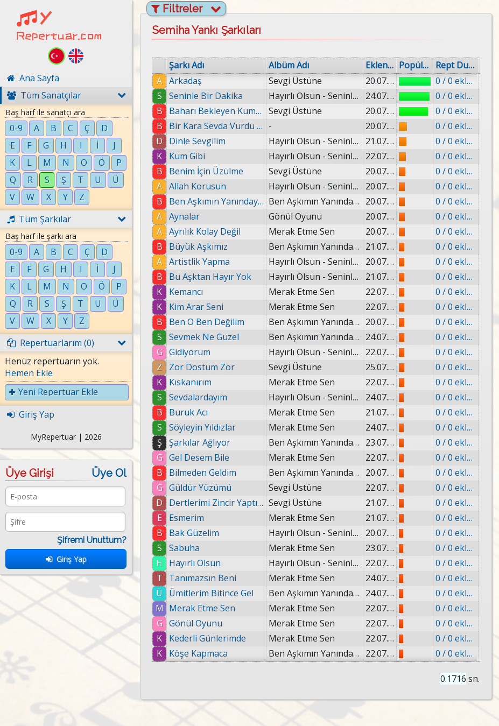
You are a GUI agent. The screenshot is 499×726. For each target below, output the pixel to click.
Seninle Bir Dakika (206, 96)
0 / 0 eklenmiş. (455, 81)
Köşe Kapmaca (199, 653)
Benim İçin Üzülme (206, 171)
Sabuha (184, 548)
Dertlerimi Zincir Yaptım (216, 503)
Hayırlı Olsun (195, 563)
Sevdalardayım (198, 397)
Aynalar (184, 216)
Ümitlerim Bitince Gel (211, 593)
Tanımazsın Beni (202, 578)
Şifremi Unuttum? (91, 540)
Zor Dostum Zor (202, 367)
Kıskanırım (190, 382)
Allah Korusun (197, 186)
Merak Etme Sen (202, 608)
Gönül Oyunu (195, 623)
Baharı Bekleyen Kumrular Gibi (216, 111)
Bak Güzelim (194, 533)
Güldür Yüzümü (200, 488)
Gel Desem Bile (199, 457)
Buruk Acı (188, 412)
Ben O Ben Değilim (206, 322)
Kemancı (186, 292)
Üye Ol (109, 473)
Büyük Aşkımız (198, 246)
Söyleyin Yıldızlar (202, 427)
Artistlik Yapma (199, 261)
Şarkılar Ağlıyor (199, 442)
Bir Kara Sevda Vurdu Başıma (216, 126)
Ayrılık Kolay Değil (205, 231)
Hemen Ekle (29, 373)
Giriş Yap (66, 559)
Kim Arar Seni (196, 307)
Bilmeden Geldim (202, 472)
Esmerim (186, 518)
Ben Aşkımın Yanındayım (216, 201)
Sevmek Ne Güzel (204, 337)
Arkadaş (185, 81)
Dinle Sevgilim (197, 141)
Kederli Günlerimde (208, 638)
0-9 (16, 128)
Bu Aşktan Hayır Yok (210, 277)
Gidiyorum (189, 352)
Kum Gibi (187, 156)
